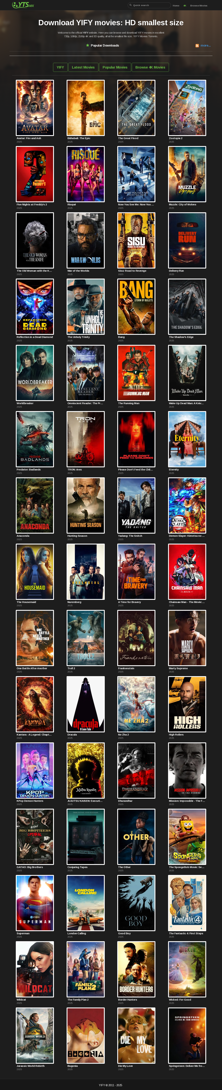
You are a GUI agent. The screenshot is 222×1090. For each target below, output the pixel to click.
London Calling (76, 933)
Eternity (174, 469)
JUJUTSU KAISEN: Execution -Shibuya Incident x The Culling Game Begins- (85, 800)
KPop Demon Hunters (30, 800)
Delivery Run (176, 270)
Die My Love (125, 1065)
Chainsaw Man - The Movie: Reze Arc (187, 602)
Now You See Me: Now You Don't (136, 204)
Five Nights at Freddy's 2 (32, 204)
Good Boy (124, 933)
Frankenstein (126, 668)
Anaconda (23, 535)
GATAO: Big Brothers (30, 867)
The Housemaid (26, 602)
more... (206, 45)
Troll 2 (71, 668)
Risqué (71, 204)
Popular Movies (115, 67)
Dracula (72, 734)
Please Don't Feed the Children (136, 469)
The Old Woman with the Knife (35, 270)
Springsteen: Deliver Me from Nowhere (187, 1065)
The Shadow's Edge (181, 336)
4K (184, 5)
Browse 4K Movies (150, 67)
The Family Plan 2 (77, 999)
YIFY (60, 67)
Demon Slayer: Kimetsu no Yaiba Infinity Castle (187, 535)
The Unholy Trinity (78, 336)
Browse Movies (198, 5)
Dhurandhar (125, 800)
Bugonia (72, 1065)
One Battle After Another (32, 668)
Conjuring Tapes (77, 867)
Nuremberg (74, 602)
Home (176, 5)
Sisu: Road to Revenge (132, 270)
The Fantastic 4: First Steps (186, 933)
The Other (124, 867)
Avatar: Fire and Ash (29, 138)
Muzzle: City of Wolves (182, 204)
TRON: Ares (74, 469)
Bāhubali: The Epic (78, 138)
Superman (23, 933)
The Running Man (128, 403)
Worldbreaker (25, 403)
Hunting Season (77, 535)
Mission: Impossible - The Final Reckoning (187, 800)
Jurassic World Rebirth (30, 1065)
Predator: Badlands (29, 469)
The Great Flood (128, 138)
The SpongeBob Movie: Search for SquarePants (187, 867)
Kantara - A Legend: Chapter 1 (35, 734)
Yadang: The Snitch (130, 535)
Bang (121, 336)
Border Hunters (127, 999)
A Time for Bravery (129, 602)
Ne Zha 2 (123, 734)
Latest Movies (83, 67)
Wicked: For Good (180, 999)
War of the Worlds (78, 270)
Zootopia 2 (175, 138)
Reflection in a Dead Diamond (35, 336)
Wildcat (21, 999)
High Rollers (176, 734)
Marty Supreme (178, 668)
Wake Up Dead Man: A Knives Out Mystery (187, 403)
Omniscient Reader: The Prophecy (85, 403)
